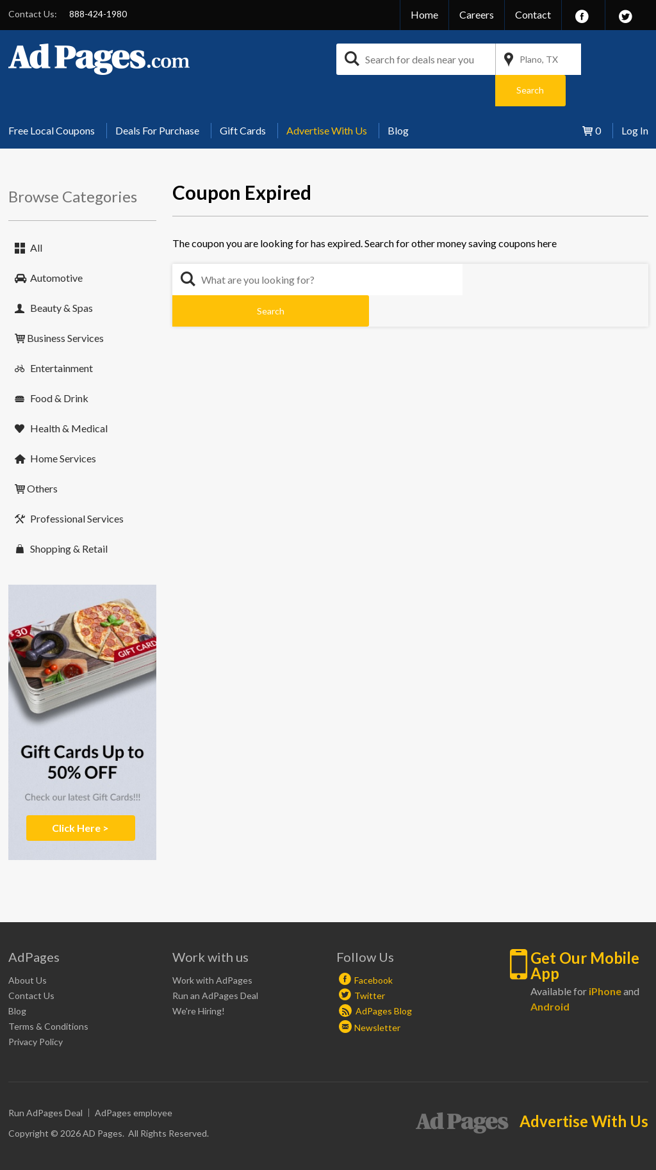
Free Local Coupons (51, 99)
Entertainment (61, 336)
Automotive (56, 246)
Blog (398, 99)
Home (424, 14)
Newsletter (377, 996)
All (36, 216)
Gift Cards (243, 99)
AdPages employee (133, 1081)
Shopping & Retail (69, 517)
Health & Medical (69, 397)
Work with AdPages (212, 948)
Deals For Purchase (157, 99)
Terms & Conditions (48, 994)
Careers (476, 14)
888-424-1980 (98, 13)
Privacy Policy (35, 1010)
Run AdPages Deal (45, 1081)
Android (550, 975)
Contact (533, 14)
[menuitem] (56, 99)
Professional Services (77, 487)
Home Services (63, 427)
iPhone (605, 960)
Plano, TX (539, 59)
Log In (634, 99)
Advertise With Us (326, 99)
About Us (27, 948)
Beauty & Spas (61, 276)
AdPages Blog (375, 979)
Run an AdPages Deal (215, 964)
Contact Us (31, 964)
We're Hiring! (198, 979)
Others (42, 457)
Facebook (373, 948)
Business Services (65, 306)
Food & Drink (59, 367)
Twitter (369, 964)
